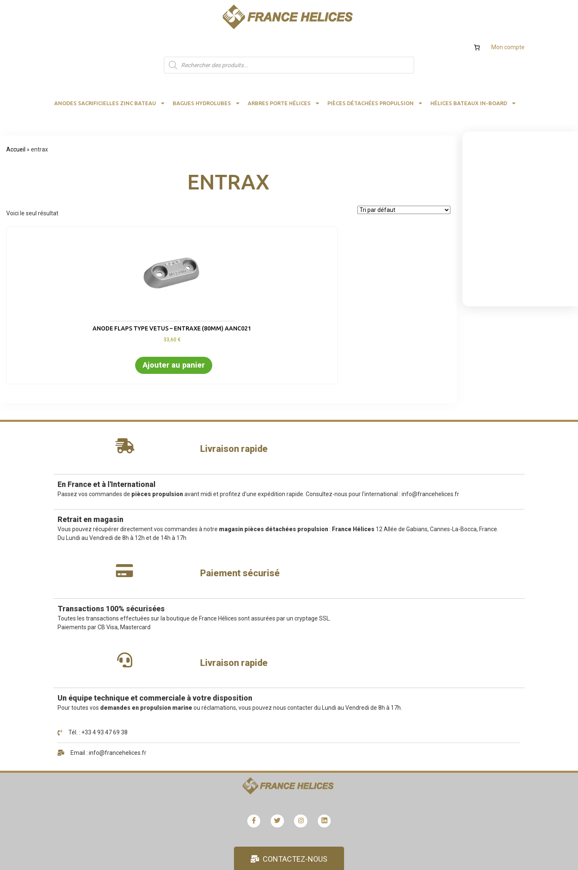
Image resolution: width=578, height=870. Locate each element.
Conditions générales (419, 696)
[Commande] (403, 176)
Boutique (240, 621)
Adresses (241, 666)
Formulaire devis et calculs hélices (435, 636)
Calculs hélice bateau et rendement (437, 621)
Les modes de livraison (258, 696)
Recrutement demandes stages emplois (444, 681)
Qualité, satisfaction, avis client (431, 727)
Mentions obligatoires (419, 712)
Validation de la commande (264, 727)
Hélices (400, 651)
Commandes (246, 681)
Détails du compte (252, 651)
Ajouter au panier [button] (59, 321)
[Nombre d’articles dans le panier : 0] (477, 14)
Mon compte (508, 13)
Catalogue (404, 666)
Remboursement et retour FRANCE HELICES (286, 712)
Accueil (15, 116)
